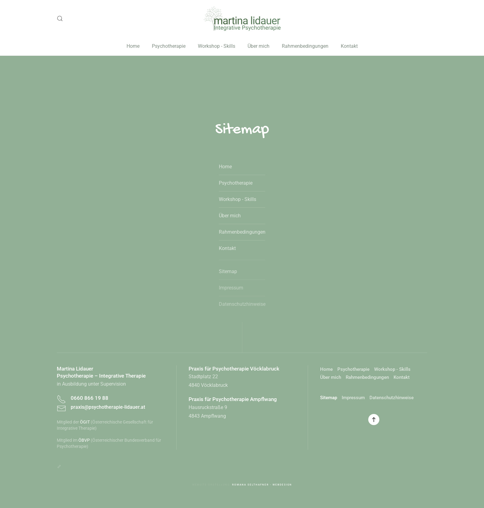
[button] (60, 18)
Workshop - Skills (216, 46)
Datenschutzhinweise (242, 304)
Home (133, 46)
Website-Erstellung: (212, 484)
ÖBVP (84, 440)
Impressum (231, 288)
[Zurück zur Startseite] (242, 18)
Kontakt (349, 46)
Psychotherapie (169, 46)
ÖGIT (85, 422)
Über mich (258, 46)
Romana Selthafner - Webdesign (262, 484)
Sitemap (228, 271)
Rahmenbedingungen (305, 46)
